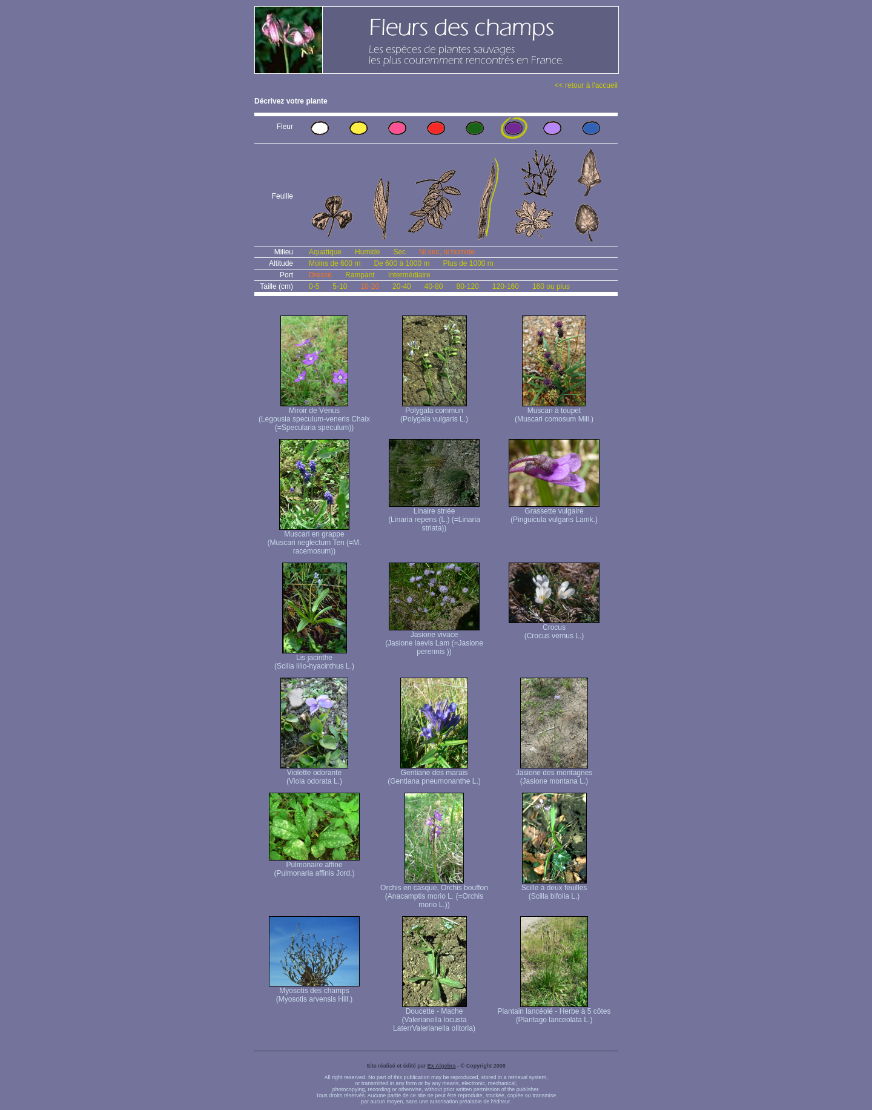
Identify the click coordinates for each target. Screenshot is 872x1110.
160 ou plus (551, 286)
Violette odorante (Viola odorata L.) (314, 773)
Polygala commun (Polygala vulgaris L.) (434, 411)
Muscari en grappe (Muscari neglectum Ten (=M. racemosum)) (315, 539)
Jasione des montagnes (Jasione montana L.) (554, 773)
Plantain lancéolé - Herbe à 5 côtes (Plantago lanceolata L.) (554, 1012)
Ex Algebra (442, 1066)
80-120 (467, 286)
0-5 (314, 286)
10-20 (369, 286)
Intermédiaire (409, 275)
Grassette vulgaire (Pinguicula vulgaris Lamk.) (554, 512)
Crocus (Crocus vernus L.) (554, 628)
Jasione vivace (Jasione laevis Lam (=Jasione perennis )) (434, 640)
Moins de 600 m (334, 263)
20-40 (401, 286)
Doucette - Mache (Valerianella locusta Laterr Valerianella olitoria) (434, 1016)
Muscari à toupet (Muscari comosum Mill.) (554, 411)
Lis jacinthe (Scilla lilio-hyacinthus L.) (314, 658)
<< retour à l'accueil (586, 85)
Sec (399, 252)
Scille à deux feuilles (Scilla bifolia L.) (554, 888)
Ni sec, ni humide (447, 252)
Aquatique (325, 252)
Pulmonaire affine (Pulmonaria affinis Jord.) (314, 865)
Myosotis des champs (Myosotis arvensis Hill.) (314, 991)
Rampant (360, 275)
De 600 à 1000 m (401, 263)
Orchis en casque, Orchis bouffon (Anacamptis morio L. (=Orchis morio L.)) (434, 893)
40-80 (433, 286)
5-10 (339, 286)
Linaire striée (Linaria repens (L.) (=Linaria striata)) (434, 516)
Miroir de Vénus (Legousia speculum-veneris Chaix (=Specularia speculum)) (314, 416)
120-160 (505, 286)
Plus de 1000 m (468, 263)
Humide (367, 252)
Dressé (320, 275)
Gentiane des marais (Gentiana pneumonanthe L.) (434, 773)
